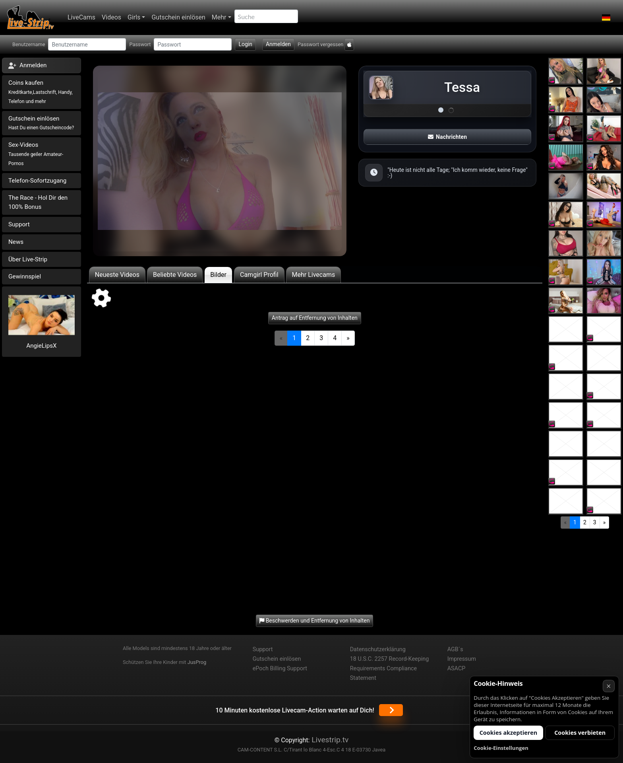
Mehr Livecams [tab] (313, 274)
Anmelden (278, 44)
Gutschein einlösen (178, 17)
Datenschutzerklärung (378, 649)
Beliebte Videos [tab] (175, 274)
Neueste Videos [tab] (117, 274)
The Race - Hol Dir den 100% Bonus (38, 202)
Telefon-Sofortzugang (37, 180)
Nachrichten (447, 137)
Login (245, 44)
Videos (111, 17)
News (15, 241)
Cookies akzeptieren (509, 732)
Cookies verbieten (580, 732)
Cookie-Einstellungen (501, 747)
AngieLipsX (41, 345)
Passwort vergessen (320, 44)
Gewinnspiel (24, 276)
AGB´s (455, 649)
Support (19, 224)
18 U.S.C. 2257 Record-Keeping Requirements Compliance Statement (389, 668)
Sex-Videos (35, 153)
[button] (606, 17)
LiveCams (81, 17)
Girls (134, 17)
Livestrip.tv (329, 739)
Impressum (461, 659)
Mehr (219, 17)
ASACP (456, 668)
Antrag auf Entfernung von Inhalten (315, 318)
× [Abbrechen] (608, 686)
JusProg (197, 662)
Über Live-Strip (27, 259)
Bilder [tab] (218, 274)
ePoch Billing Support (280, 668)
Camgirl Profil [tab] (259, 274)
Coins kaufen (40, 91)
